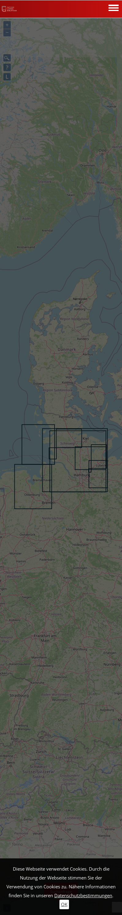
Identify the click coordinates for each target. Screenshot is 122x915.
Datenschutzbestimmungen (83, 895)
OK (64, 904)
